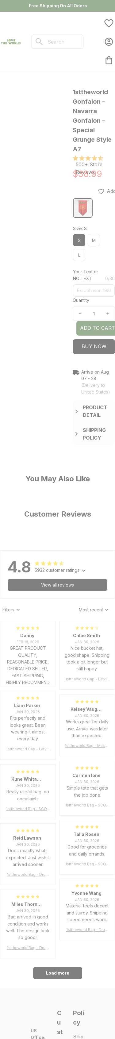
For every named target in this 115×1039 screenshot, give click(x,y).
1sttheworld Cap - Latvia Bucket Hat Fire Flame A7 (87, 679)
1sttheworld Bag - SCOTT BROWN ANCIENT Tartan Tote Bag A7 (87, 805)
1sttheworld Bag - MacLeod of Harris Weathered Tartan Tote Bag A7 (87, 745)
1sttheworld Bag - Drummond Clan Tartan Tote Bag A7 (28, 874)
